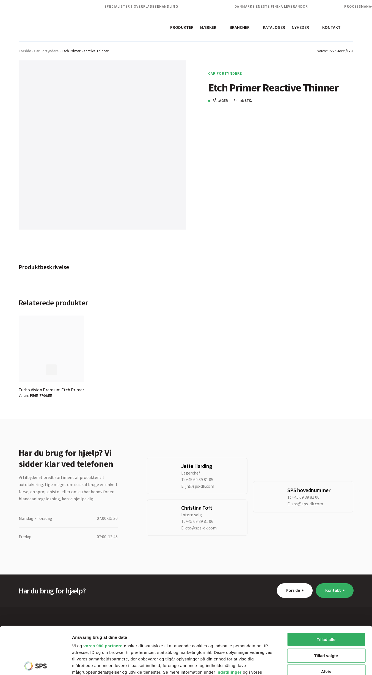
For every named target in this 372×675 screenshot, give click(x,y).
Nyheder (300, 27)
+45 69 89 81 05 (199, 479)
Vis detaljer (286, 664)
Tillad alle (326, 590)
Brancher (240, 27)
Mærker (208, 27)
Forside (25, 51)
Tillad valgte (326, 606)
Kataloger (274, 27)
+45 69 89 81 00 (305, 497)
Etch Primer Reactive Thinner (85, 51)
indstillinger (229, 623)
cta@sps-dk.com (201, 528)
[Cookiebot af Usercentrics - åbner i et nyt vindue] (36, 664)
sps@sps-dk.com (307, 503)
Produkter (182, 27)
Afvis (326, 622)
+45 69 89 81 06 (199, 521)
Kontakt (331, 27)
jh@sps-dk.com (199, 486)
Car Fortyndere (46, 51)
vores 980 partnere (102, 596)
